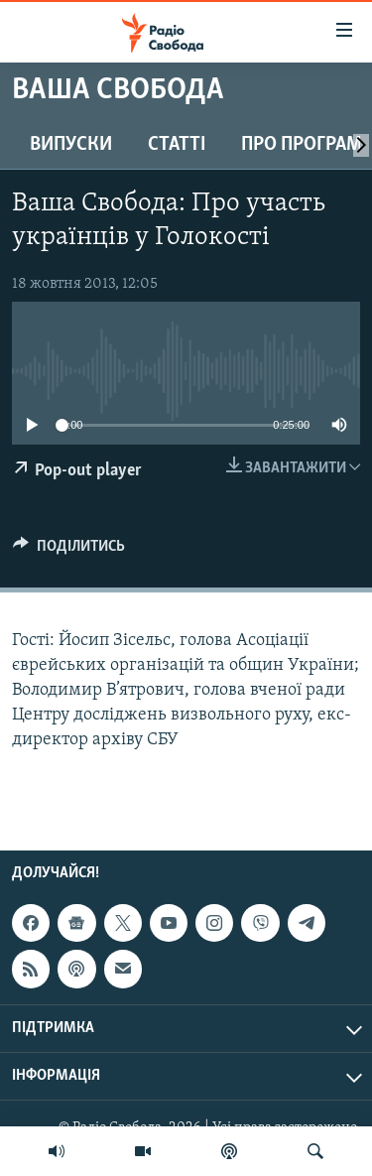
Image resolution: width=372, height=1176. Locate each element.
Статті (176, 145)
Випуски (71, 145)
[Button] (69, 551)
